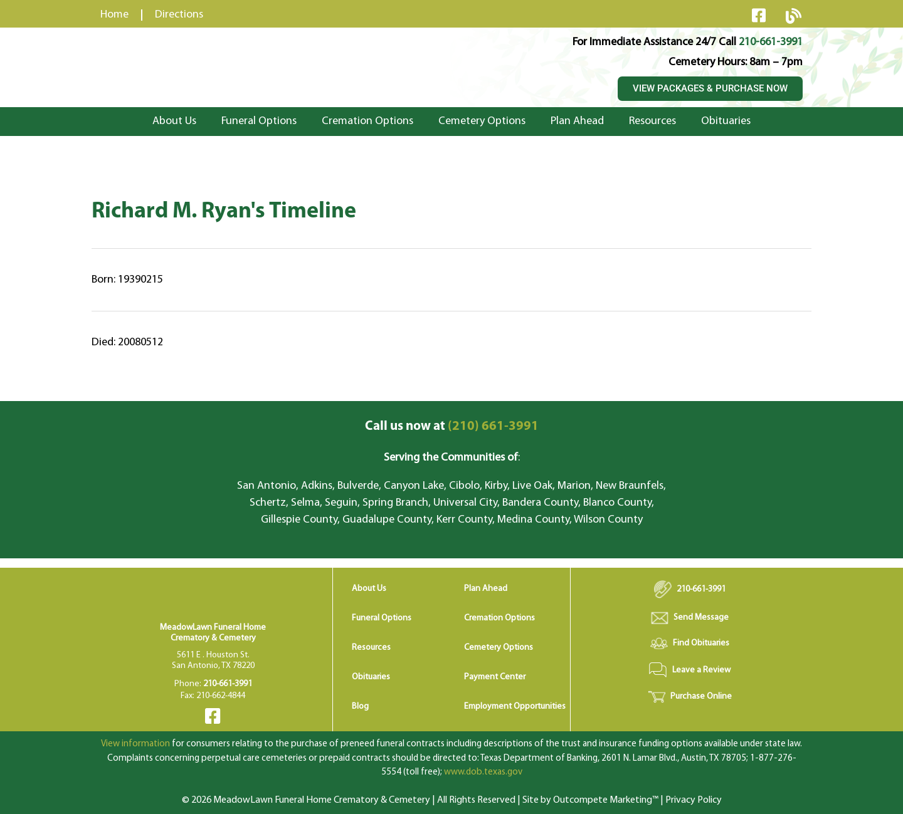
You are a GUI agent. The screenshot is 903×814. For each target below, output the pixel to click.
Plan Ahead (577, 121)
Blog (360, 706)
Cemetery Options (481, 121)
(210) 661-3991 (452, 426)
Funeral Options (259, 121)
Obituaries (726, 121)
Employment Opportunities (515, 706)
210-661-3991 (771, 42)
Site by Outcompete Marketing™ (590, 800)
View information (135, 744)
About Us (174, 121)
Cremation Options (367, 121)
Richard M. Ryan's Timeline (224, 212)
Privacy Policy (693, 800)
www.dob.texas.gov (483, 772)
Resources (652, 121)
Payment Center (494, 677)
